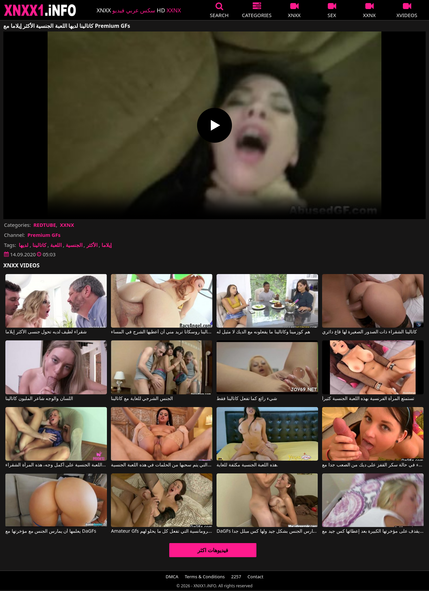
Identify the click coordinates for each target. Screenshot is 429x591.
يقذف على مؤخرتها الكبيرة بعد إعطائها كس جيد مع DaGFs (372, 531)
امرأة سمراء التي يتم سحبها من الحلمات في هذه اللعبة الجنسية (161, 465)
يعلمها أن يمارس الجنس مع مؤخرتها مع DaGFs (50, 531)
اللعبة (56, 245)
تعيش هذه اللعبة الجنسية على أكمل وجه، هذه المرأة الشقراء (56, 465)
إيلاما (107, 245)
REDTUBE (45, 224)
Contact (255, 577)
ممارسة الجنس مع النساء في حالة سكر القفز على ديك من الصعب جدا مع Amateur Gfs (372, 465)
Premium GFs (44, 235)
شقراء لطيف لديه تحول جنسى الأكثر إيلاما (46, 332)
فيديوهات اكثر (212, 550)
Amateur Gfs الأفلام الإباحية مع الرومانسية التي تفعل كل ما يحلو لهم (161, 531)
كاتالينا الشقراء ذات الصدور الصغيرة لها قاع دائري (369, 332)
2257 (236, 577)
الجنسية (74, 245)
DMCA (172, 577)
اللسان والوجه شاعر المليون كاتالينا (39, 398)
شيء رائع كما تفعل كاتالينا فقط (247, 398)
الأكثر (92, 245)
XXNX (67, 224)
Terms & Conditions (205, 577)
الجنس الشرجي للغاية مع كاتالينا (142, 398)
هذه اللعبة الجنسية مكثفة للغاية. (247, 465)
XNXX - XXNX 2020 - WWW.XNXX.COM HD (40, 10)
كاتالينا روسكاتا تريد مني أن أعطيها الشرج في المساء (161, 332)
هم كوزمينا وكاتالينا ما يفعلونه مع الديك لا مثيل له (263, 332)
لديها (23, 245)
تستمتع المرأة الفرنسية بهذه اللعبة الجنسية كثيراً (368, 398)
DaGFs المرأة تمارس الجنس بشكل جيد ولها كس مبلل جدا (267, 531)
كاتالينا (39, 245)
